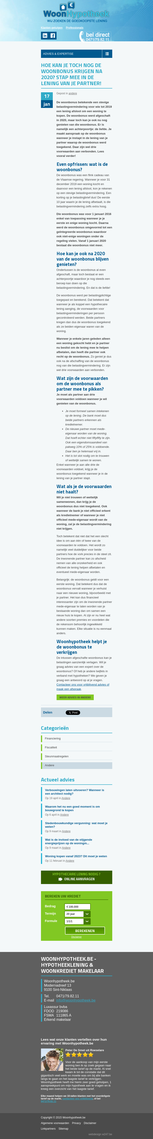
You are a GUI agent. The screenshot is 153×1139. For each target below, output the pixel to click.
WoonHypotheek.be (76, 11)
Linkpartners (48, 1128)
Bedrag (50, 906)
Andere (49, 765)
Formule (51, 921)
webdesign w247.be (100, 1134)
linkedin (45, 36)
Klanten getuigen (52, 27)
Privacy (76, 1123)
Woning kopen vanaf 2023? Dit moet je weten (76, 856)
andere (73, 93)
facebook (53, 36)
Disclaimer (76, 937)
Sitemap (63, 1128)
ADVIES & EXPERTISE (58, 53)
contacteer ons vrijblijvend (77, 1098)
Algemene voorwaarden (55, 1123)
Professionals (75, 27)
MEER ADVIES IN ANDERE (75, 697)
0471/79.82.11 (48, 1101)
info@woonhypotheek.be (76, 1000)
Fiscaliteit (51, 747)
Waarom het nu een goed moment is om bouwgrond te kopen (72, 808)
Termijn (50, 913)
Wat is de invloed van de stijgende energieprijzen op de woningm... (68, 841)
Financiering (53, 738)
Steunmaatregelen (57, 756)
